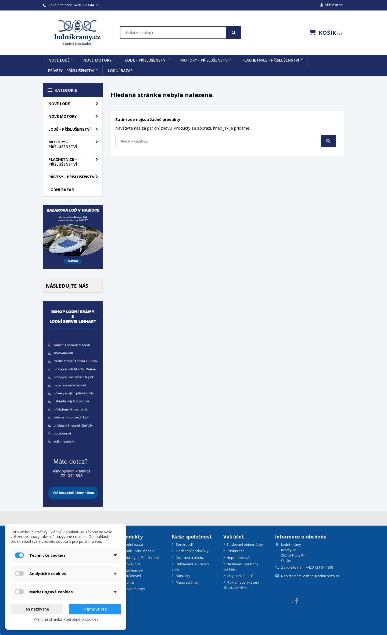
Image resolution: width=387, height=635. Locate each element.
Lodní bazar (120, 70)
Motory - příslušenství (204, 60)
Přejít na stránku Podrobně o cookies (65, 619)
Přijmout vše (95, 609)
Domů (128, 582)
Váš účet (233, 536)
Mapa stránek (187, 582)
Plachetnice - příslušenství (270, 60)
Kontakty (182, 575)
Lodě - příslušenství (146, 60)
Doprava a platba (189, 557)
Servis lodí (184, 544)
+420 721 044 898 (86, 4)
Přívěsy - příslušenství (71, 70)
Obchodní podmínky (192, 550)
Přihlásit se (236, 550)
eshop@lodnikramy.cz (321, 575)
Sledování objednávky (245, 544)
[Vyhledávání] (180, 32)
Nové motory (97, 60)
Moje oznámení (240, 575)
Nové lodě (59, 60)
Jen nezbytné (36, 609)
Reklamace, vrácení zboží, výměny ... (241, 585)
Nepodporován (239, 557)
